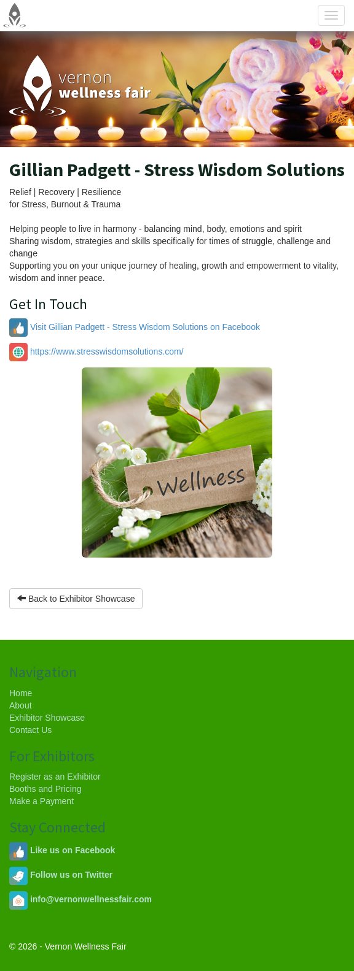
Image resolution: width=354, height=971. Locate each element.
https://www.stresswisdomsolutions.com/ (96, 351)
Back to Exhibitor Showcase (76, 599)
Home (20, 693)
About (20, 705)
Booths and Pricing (45, 789)
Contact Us (30, 730)
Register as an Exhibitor (55, 776)
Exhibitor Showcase (47, 718)
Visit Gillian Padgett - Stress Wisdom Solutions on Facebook (134, 327)
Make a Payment (41, 801)
